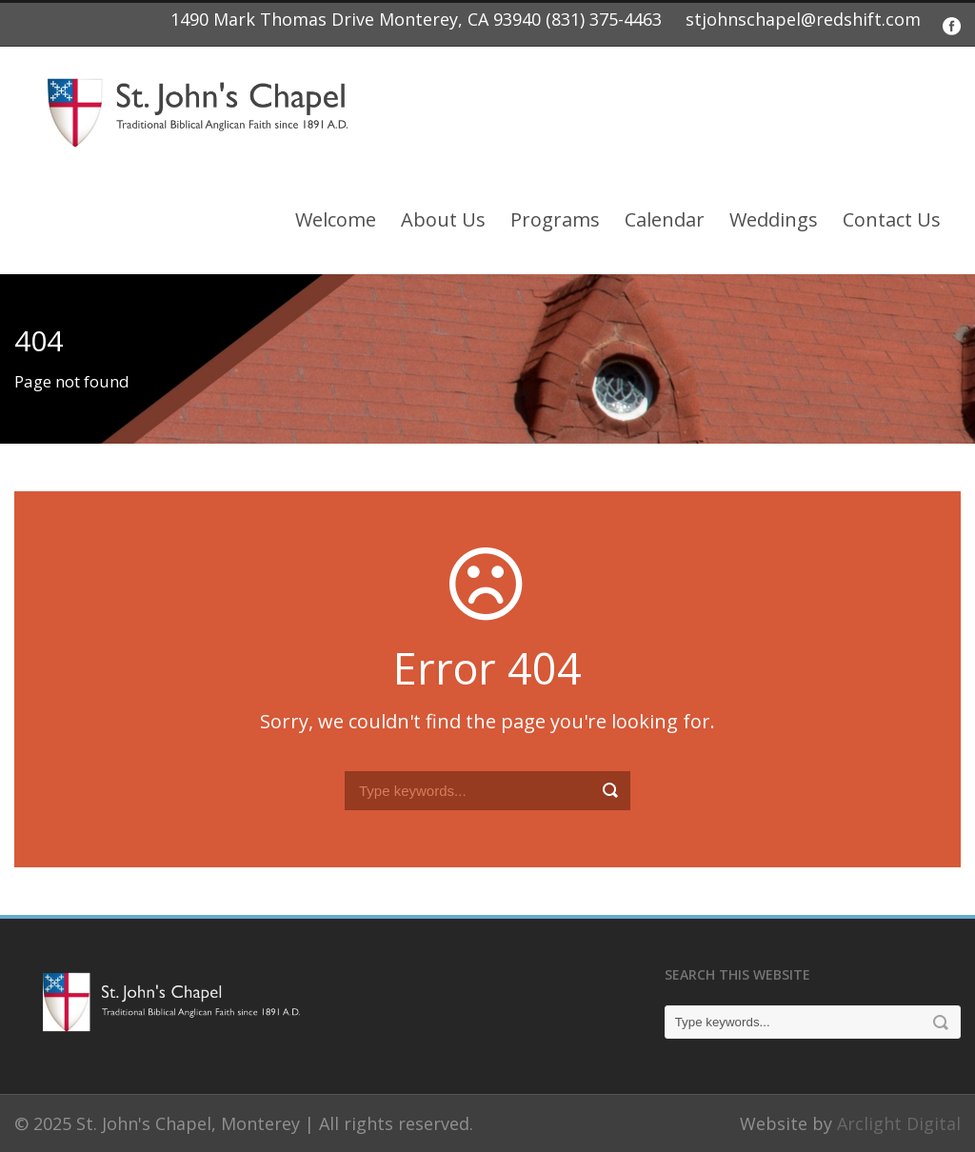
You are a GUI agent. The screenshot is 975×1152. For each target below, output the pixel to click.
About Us (443, 219)
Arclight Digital (899, 1123)
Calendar (665, 219)
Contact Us (892, 219)
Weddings (773, 219)
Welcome (335, 219)
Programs (555, 219)
